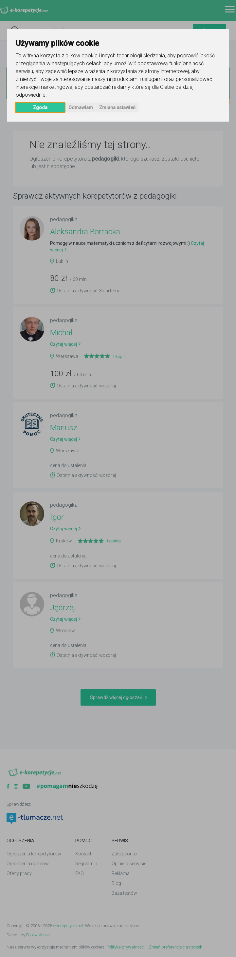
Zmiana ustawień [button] (117, 107)
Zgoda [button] (40, 107)
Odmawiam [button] (80, 107)
